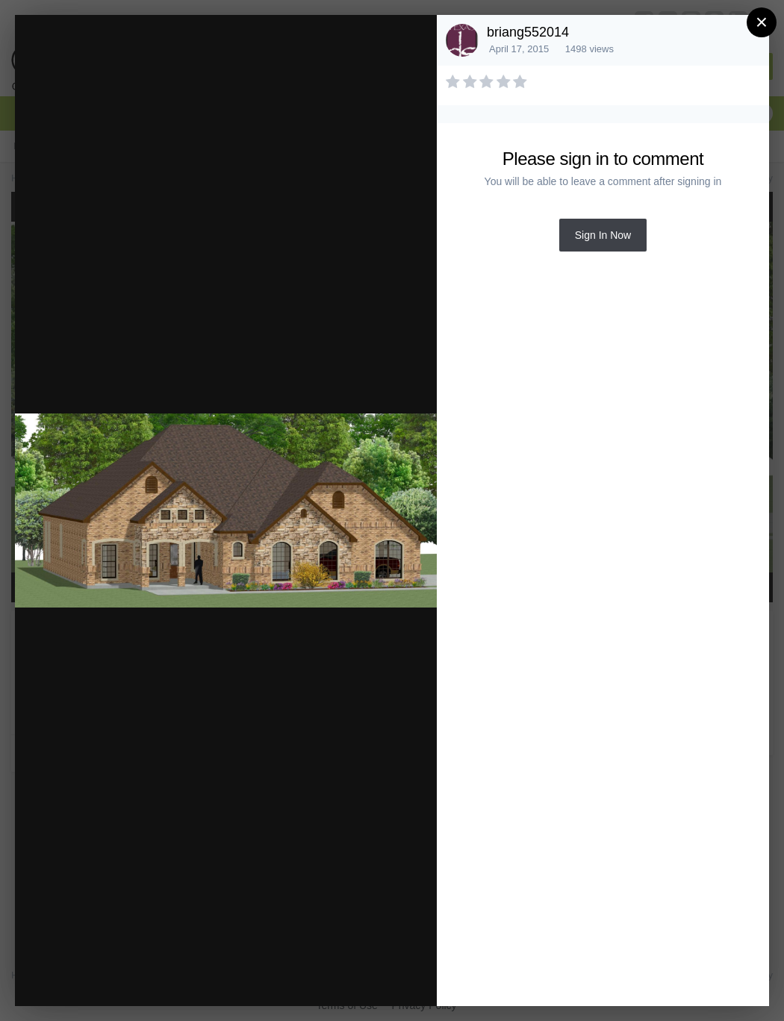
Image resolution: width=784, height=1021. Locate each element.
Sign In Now (603, 235)
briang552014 (528, 32)
